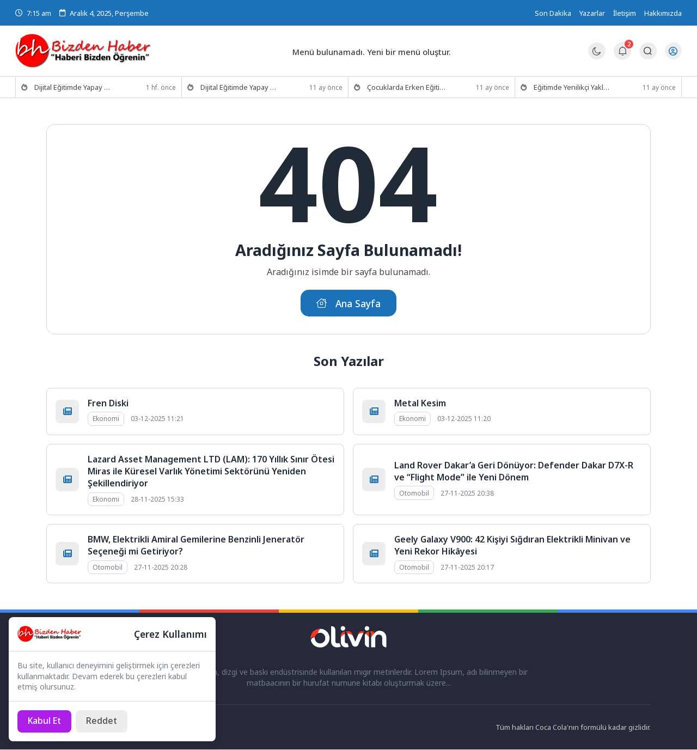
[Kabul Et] (45, 721)
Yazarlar (592, 13)
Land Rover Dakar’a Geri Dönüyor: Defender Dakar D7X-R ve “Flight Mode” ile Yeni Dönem (513, 472)
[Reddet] (103, 721)
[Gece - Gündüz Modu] (596, 56)
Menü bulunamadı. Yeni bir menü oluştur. (372, 51)
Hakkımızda (663, 13)
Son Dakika (553, 13)
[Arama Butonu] (647, 50)
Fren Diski (108, 404)
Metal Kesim (420, 404)
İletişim (624, 13)
